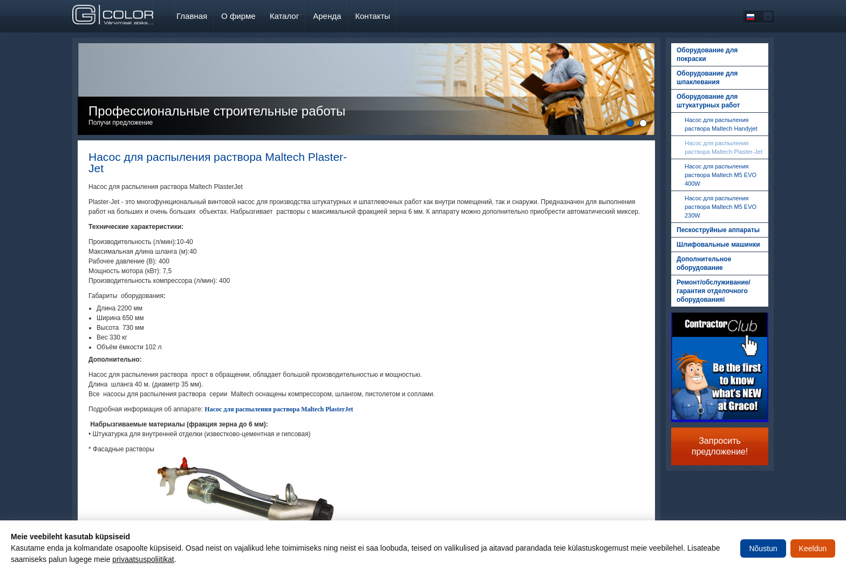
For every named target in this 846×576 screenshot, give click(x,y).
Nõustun (763, 548)
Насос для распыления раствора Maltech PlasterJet (278, 409)
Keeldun (813, 548)
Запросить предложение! (720, 446)
